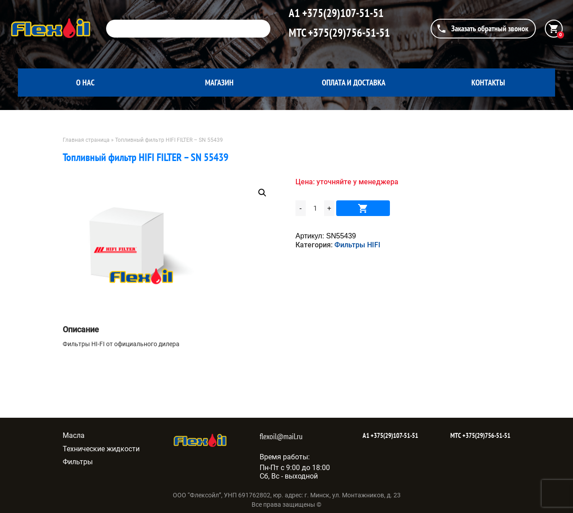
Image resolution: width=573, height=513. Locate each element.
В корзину (363, 208)
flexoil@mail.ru (281, 436)
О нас (85, 82)
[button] (262, 193)
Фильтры (78, 462)
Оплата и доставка (353, 82)
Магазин (219, 82)
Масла (74, 435)
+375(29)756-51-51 (348, 32)
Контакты (488, 82)
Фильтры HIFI (357, 245)
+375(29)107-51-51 (342, 13)
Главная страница (86, 140)
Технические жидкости (101, 449)
